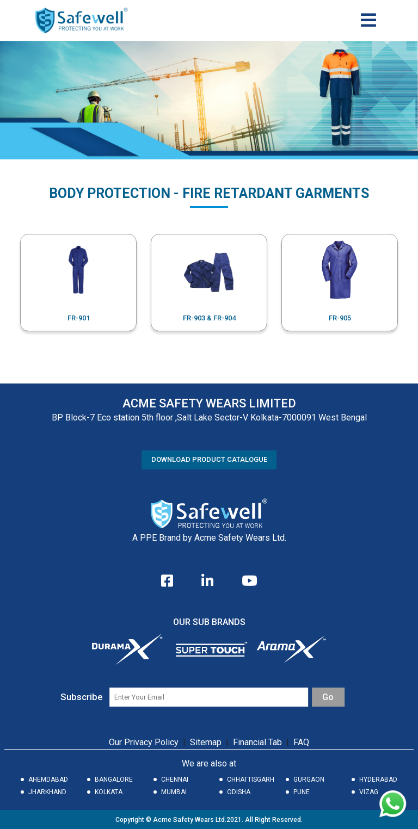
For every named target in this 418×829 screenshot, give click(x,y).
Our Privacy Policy (144, 742)
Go (328, 697)
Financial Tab (258, 742)
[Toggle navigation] (368, 20)
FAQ (301, 742)
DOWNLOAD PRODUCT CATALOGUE (209, 459)
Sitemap (206, 742)
